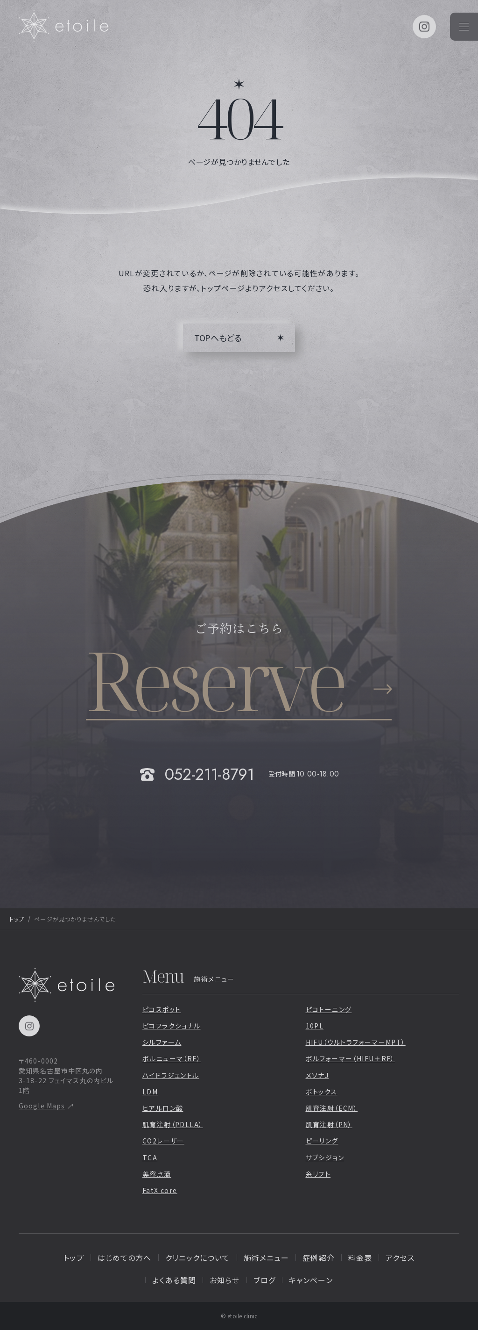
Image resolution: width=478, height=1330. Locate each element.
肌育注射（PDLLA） (172, 1124)
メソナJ (317, 1075)
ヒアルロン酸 (162, 1108)
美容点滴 (156, 1174)
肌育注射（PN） (329, 1124)
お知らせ (224, 1280)
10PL (315, 1025)
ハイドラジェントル (170, 1075)
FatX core (159, 1190)
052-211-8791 (209, 774)
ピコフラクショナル (171, 1025)
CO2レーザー (163, 1140)
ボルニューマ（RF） (171, 1058)
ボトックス (321, 1091)
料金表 (360, 1257)
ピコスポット (161, 1009)
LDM (150, 1091)
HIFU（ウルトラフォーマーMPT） (356, 1042)
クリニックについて (197, 1257)
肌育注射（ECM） (332, 1108)
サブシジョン (325, 1157)
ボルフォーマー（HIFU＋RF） (350, 1058)
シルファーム (161, 1042)
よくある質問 (174, 1280)
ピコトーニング (329, 1009)
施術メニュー (266, 1257)
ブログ (264, 1280)
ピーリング (322, 1140)
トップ (16, 919)
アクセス (400, 1257)
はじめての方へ (125, 1257)
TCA (149, 1157)
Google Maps (42, 1105)
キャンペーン (311, 1280)
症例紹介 (318, 1257)
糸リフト (318, 1174)
